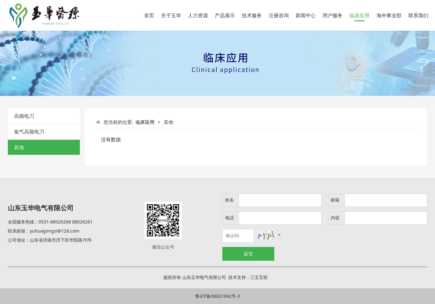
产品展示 (225, 15)
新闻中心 (306, 15)
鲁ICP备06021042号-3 (217, 296)
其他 (19, 147)
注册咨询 (279, 15)
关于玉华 (171, 15)
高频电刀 (24, 116)
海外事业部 (388, 15)
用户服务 (333, 15)
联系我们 (418, 15)
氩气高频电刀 (29, 131)
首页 (149, 15)
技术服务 (252, 15)
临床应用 (360, 15)
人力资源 (198, 15)
